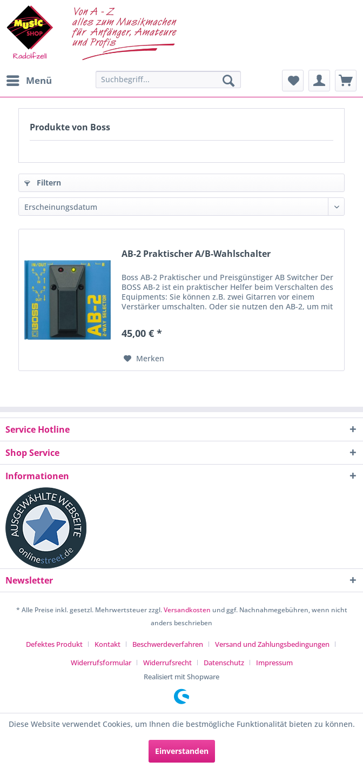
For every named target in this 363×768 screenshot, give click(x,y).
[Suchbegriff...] (168, 79)
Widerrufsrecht (167, 662)
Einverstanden (182, 751)
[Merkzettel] (293, 80)
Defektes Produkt (54, 644)
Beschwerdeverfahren (167, 644)
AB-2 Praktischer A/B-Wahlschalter (196, 254)
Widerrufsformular (101, 662)
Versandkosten (187, 609)
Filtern (42, 182)
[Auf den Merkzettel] (144, 358)
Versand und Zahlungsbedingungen (272, 644)
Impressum (274, 662)
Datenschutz (224, 662)
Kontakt (107, 644)
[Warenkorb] (346, 80)
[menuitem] (28, 80)
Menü (29, 79)
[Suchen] (228, 80)
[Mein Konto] (319, 80)
